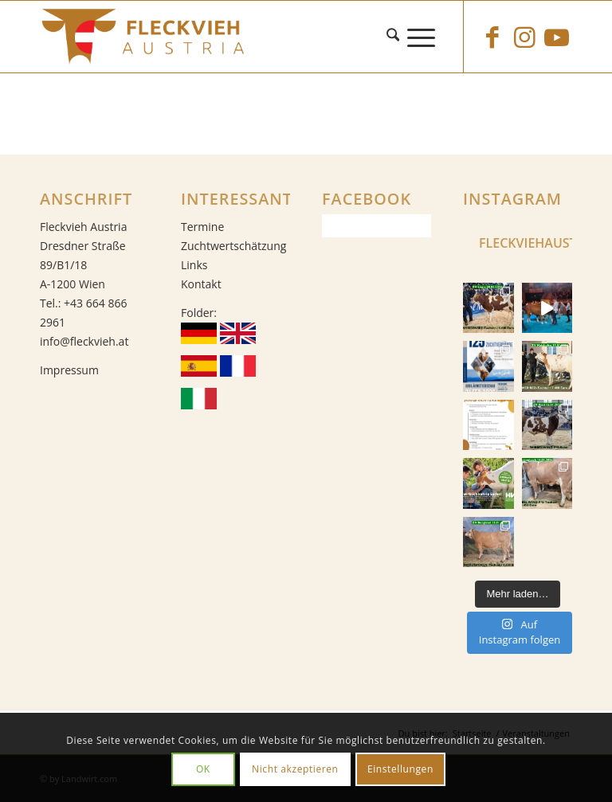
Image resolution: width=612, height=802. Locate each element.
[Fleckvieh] (306, 36)
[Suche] (396, 36)
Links (194, 264)
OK (203, 769)
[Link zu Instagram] (524, 37)
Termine (202, 226)
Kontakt (201, 283)
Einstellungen (400, 769)
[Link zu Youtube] (556, 37)
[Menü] (425, 36)
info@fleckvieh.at (84, 341)
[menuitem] (396, 36)
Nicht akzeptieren (295, 769)
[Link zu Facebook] (492, 37)
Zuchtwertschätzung (233, 245)
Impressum (69, 370)
